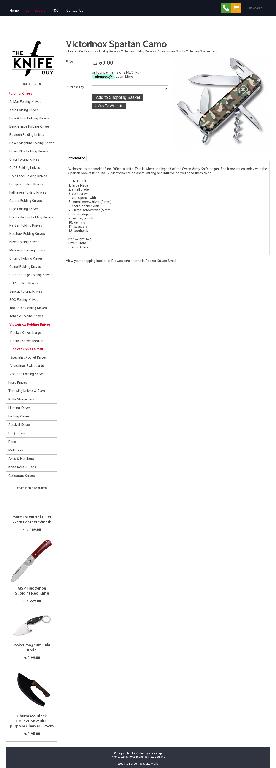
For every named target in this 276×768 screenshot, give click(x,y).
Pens (12, 442)
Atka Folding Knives (24, 110)
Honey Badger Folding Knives (31, 217)
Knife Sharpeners (21, 399)
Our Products (35, 10)
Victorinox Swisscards (27, 366)
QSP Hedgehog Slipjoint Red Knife (32, 591)
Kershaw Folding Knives (27, 234)
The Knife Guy (139, 753)
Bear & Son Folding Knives (29, 118)
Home (14, 10)
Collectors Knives (21, 476)
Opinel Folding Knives (25, 267)
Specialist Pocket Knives (28, 357)
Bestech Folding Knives (26, 135)
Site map (156, 753)
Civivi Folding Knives (24, 159)
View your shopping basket (86, 261)
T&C (55, 10)
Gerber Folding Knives (25, 201)
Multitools (15, 450)
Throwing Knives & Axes (26, 391)
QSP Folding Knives (23, 283)
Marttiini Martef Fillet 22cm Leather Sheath (31, 519)
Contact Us (74, 10)
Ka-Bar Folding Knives (25, 225)
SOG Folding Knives (23, 300)
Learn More (124, 76)
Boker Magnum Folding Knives (31, 143)
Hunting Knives (19, 408)
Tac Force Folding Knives (28, 308)
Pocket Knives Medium (27, 341)
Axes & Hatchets (21, 459)
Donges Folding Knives (26, 184)
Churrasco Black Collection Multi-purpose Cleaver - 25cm (32, 721)
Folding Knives (20, 93)
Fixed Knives (17, 382)
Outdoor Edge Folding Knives (30, 275)
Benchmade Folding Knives (29, 126)
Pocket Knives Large (25, 333)
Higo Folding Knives (24, 209)
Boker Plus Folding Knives (28, 151)
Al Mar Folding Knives (25, 102)
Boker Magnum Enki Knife (32, 647)
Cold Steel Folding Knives (28, 176)
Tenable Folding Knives (26, 316)
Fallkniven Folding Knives (27, 192)
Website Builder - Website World (138, 763)
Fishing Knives (19, 416)
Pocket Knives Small (26, 349)
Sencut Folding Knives (25, 291)
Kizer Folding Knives (24, 242)
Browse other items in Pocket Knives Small (143, 261)
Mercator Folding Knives (27, 250)
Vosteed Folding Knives (27, 374)
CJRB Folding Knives (24, 168)
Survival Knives (19, 425)
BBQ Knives (17, 433)
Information (77, 158)
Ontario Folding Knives (26, 258)
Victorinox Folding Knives (30, 324)
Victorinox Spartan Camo (202, 51)
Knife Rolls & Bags (22, 467)
